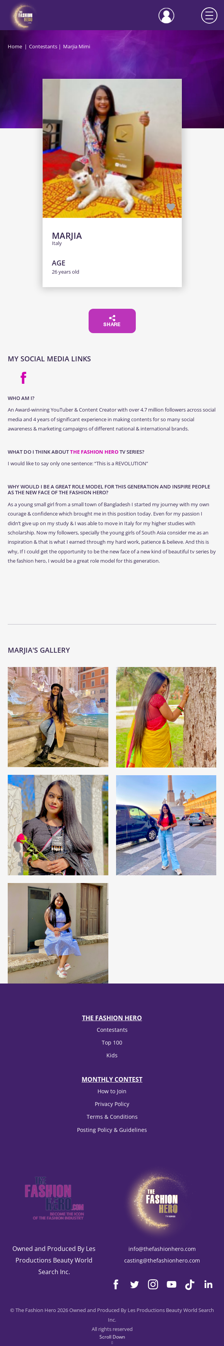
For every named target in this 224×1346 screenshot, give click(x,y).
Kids (112, 1055)
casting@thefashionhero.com (162, 1260)
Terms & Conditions (112, 1116)
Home (15, 46)
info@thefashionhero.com (162, 1248)
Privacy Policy (112, 1104)
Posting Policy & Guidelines (112, 1129)
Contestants (43, 46)
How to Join (112, 1091)
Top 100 (112, 1042)
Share (112, 321)
